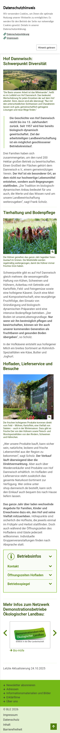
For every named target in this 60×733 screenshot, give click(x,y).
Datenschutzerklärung (18, 34)
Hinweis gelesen (46, 47)
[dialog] (30, 366)
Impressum (12, 37)
